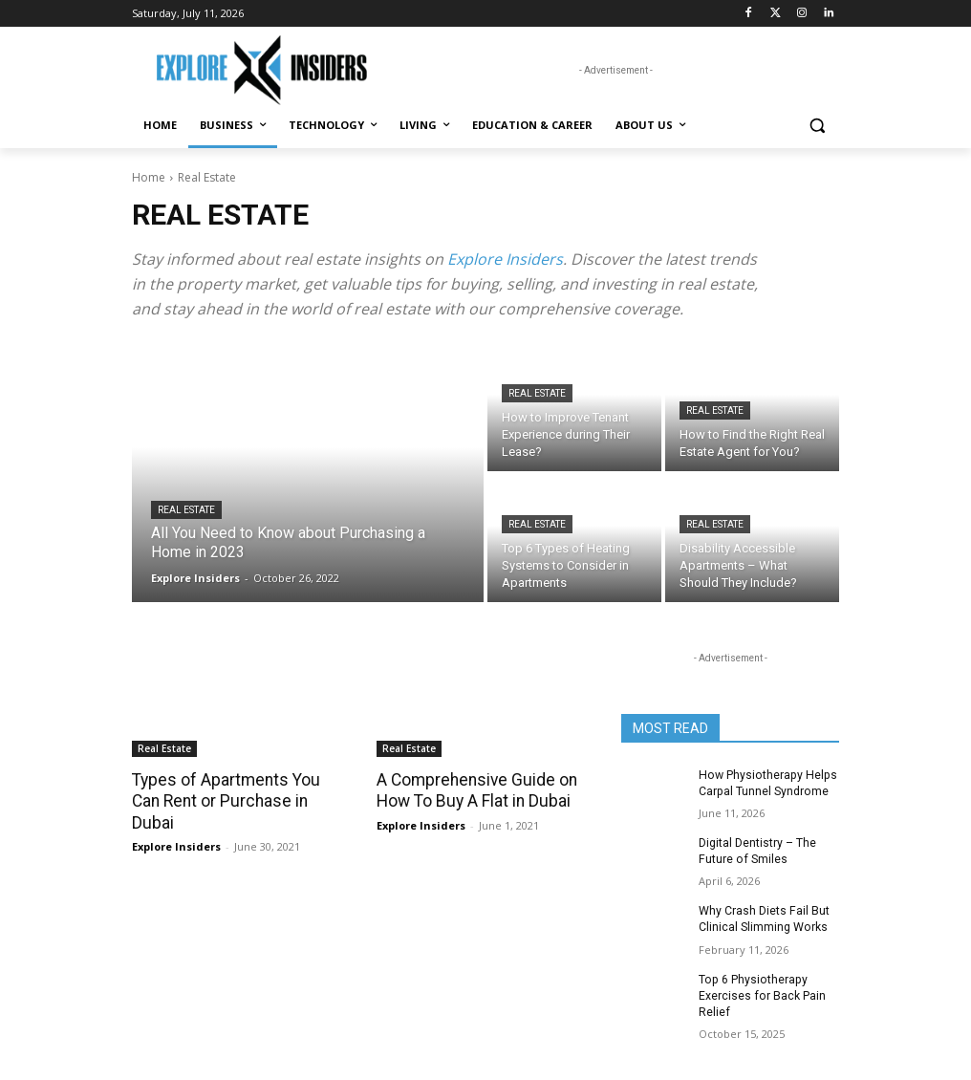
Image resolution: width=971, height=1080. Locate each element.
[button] (816, 125)
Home (148, 177)
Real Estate (186, 510)
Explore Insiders (505, 259)
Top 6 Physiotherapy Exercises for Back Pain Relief (761, 994)
